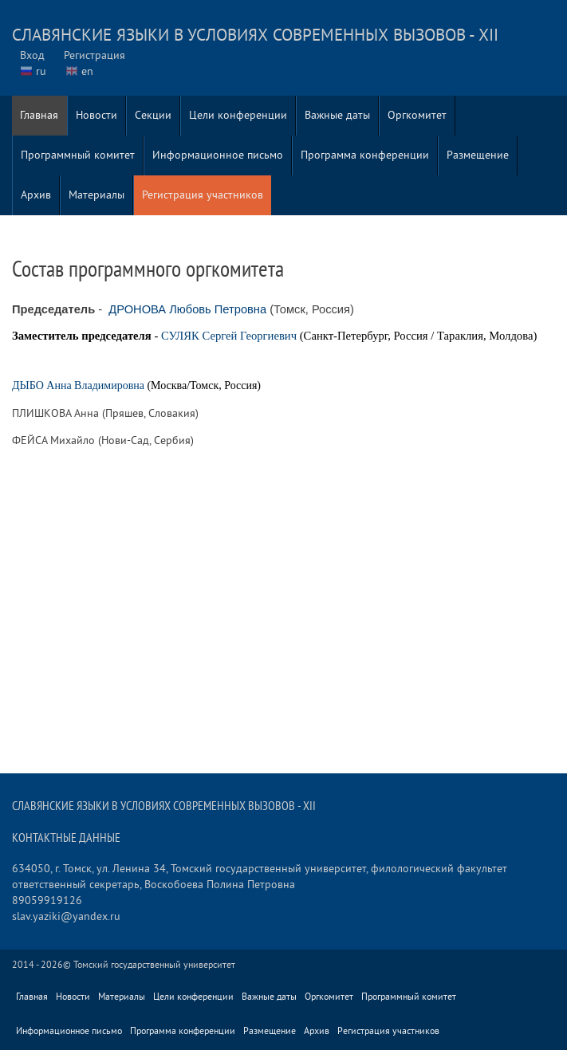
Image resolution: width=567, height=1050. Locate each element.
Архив (36, 195)
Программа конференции (365, 155)
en (87, 71)
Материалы (96, 195)
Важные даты (337, 115)
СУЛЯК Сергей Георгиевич (229, 335)
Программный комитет (78, 155)
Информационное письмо (217, 155)
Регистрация (94, 55)
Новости (96, 115)
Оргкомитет (417, 115)
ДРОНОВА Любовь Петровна (187, 309)
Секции (153, 115)
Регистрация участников (202, 195)
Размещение (478, 155)
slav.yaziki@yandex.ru (66, 916)
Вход (32, 55)
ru (41, 71)
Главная (39, 115)
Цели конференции (238, 115)
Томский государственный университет (154, 965)
